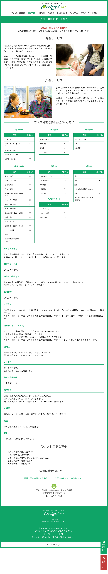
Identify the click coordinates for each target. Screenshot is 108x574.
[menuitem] (19, 13)
